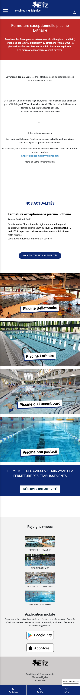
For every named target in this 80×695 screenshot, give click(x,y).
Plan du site (40, 680)
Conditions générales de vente (40, 674)
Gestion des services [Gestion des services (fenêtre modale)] (71, 682)
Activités (13, 690)
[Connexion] (74, 12)
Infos (66, 690)
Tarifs (40, 690)
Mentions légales (40, 677)
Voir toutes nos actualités (40, 255)
